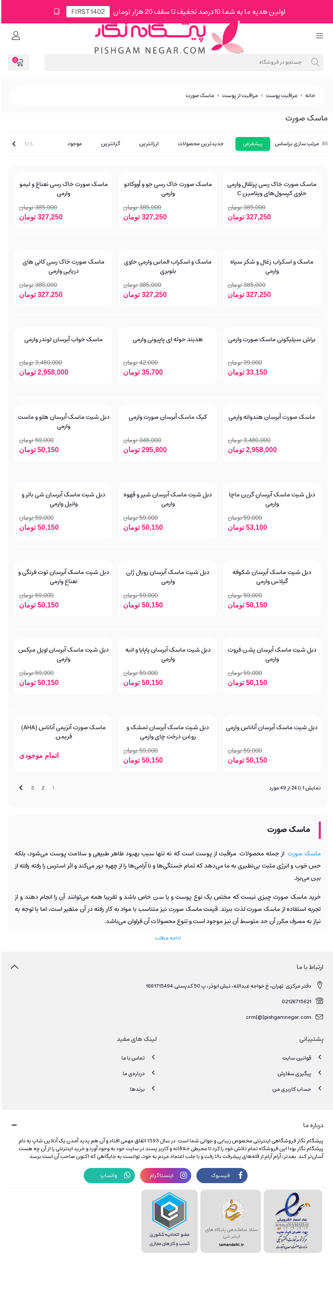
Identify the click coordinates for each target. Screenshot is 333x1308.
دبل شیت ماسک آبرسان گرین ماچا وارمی (271, 499)
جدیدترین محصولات (199, 143)
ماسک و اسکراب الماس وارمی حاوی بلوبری (166, 267)
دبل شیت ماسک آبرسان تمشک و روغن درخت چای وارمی (166, 732)
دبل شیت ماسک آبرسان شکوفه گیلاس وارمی (270, 577)
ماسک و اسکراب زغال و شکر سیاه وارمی (270, 267)
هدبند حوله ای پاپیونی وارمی (166, 339)
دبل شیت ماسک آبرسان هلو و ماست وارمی (62, 422)
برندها (142, 1089)
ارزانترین (147, 143)
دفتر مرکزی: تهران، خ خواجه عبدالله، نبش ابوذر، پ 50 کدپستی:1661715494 (233, 986)
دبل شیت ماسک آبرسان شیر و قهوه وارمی (166, 499)
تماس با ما (138, 1057)
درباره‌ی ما (138, 1073)
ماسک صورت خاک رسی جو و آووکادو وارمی (167, 189)
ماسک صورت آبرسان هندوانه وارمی (270, 417)
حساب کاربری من (296, 1089)
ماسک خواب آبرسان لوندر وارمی (62, 339)
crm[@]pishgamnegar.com (283, 1017)
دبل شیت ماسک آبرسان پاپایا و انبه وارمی (166, 655)
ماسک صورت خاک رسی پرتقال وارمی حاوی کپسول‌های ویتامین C (270, 189)
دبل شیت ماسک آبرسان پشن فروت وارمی (270, 655)
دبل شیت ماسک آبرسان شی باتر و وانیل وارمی (62, 499)
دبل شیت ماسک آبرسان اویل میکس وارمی (62, 655)
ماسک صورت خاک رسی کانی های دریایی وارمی (62, 267)
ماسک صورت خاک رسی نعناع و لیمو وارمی (62, 189)
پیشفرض (251, 143)
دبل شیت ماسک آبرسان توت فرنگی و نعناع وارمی (62, 577)
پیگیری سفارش (299, 1073)
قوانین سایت (301, 1057)
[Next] (12, 144)
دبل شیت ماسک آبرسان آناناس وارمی (271, 727)
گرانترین (109, 143)
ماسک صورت (303, 853)
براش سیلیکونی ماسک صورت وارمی (270, 339)
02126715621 (301, 1001)
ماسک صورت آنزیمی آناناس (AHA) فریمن (62, 732)
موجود (73, 143)
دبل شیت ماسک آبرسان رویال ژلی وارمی (166, 577)
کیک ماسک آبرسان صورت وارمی (166, 417)
